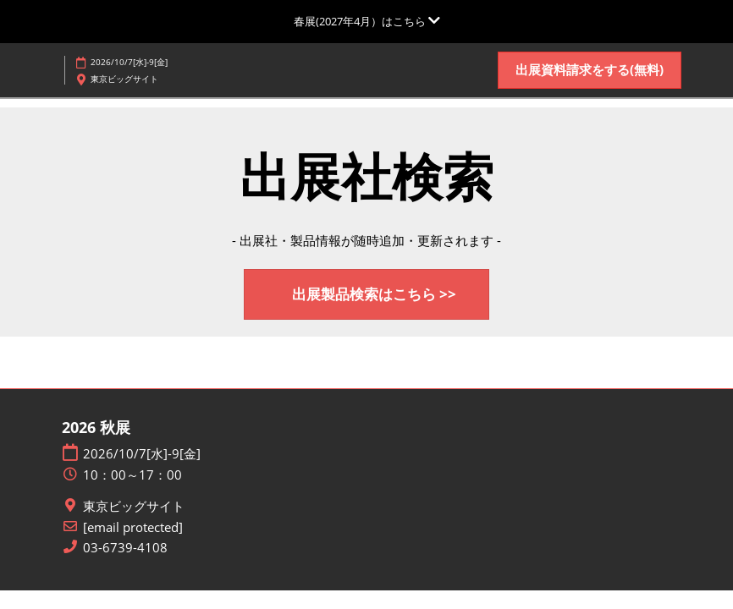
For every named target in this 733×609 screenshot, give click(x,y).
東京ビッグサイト (134, 506)
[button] (589, 70)
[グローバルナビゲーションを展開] (367, 21)
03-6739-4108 (125, 548)
